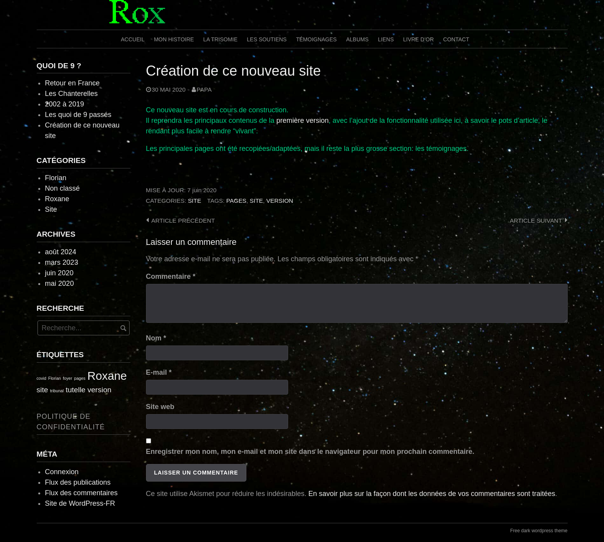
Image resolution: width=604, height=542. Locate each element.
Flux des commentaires (81, 493)
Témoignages (316, 39)
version (279, 200)
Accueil (133, 39)
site (256, 200)
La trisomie (220, 39)
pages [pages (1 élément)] (80, 378)
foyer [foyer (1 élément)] (67, 378)
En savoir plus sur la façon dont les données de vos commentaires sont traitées (431, 494)
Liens (386, 39)
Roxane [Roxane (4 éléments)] (107, 375)
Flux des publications (77, 482)
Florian (55, 178)
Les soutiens (267, 39)
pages (236, 200)
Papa (204, 89)
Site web (160, 407)
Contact (456, 39)
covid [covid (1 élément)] (41, 378)
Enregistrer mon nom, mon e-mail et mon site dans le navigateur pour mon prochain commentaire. (310, 451)
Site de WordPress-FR (80, 503)
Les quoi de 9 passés (78, 115)
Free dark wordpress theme (539, 530)
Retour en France (72, 83)
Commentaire (171, 276)
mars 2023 (61, 262)
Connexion (61, 472)
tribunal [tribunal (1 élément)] (57, 390)
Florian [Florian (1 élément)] (54, 378)
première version (302, 120)
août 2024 (60, 252)
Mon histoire (174, 39)
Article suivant (536, 220)
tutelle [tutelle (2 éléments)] (76, 390)
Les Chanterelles (71, 93)
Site (194, 200)
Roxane (57, 199)
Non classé (62, 188)
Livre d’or (418, 39)
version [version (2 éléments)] (99, 390)
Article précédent (183, 220)
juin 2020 (59, 273)
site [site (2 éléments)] (42, 390)
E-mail (159, 372)
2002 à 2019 (64, 104)
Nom (156, 338)
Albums (357, 39)
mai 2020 (59, 283)
